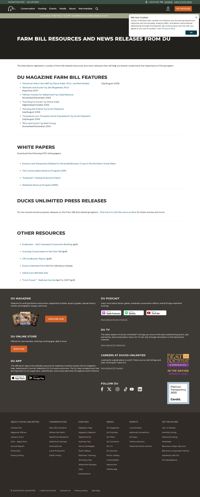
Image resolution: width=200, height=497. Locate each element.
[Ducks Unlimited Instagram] (117, 389)
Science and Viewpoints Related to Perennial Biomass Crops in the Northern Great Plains (69, 163)
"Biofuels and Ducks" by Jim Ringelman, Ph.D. (45, 87)
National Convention (139, 432)
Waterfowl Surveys (58, 441)
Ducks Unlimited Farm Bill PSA (38, 266)
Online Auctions (137, 441)
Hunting (42, 8)
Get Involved (183, 9)
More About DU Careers (112, 368)
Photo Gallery (113, 455)
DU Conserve (113, 441)
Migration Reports (87, 432)
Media (63, 8)
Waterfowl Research (59, 437)
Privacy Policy (17, 455)
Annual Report (17, 446)
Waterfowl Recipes (88, 464)
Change (168, 2)
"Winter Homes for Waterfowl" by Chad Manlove (47, 95)
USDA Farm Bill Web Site (35, 273)
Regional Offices (18, 432)
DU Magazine (113, 428)
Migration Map (16, 2)
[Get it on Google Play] (36, 377)
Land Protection (57, 451)
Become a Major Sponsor (174, 446)
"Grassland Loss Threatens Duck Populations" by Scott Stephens (56, 116)
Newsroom (112, 464)
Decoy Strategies (87, 446)
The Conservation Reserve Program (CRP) (44, 171)
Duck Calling (84, 451)
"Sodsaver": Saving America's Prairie (41, 178)
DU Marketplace (169, 460)
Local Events (135, 428)
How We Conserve (58, 428)
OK (191, 32)
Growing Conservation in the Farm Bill (42, 251)
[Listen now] (111, 312)
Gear (81, 469)
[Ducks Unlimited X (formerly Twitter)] (109, 389)
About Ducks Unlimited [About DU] (25, 422)
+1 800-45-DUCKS (47, 490)
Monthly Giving (169, 432)
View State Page (183, 2)
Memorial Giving (169, 437)
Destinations (85, 474)
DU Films (111, 437)
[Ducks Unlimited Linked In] (140, 389)
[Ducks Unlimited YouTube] (132, 389)
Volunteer (33, 2)
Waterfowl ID (85, 437)
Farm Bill (67, 16)
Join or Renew (169, 428)
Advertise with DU (170, 455)
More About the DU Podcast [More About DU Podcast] (114, 320)
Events (53, 8)
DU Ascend (112, 451)
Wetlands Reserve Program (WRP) (40, 185)
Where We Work (57, 432)
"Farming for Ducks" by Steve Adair (40, 102)
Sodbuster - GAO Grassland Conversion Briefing (47, 244)
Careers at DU (17, 437)
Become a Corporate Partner (175, 451)
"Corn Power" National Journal (38, 280)
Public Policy (57, 16)
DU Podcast (112, 432)
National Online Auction (140, 446)
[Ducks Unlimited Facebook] (102, 389)
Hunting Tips (85, 441)
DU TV (109, 446)
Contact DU (16, 428)
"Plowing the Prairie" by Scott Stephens (43, 109)
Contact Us (65, 490)
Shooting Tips (85, 460)
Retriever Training (87, 455)
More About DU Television (113, 345)
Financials (15, 451)
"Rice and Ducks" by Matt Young (39, 123)
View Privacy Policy (166, 28)
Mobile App (112, 469)
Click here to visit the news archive (118, 212)
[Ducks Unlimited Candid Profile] (178, 393)
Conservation (28, 8)
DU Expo (133, 437)
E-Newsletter (113, 460)
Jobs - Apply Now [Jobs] (19, 441)
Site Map (96, 490)
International (55, 446)
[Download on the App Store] (18, 377)
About (72, 8)
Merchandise (85, 8)
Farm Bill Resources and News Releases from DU (90, 16)
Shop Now (19, 349)
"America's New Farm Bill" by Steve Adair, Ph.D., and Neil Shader (56, 83)
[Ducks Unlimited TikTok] (126, 389)
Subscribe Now (56, 319)
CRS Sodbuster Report (34, 258)
